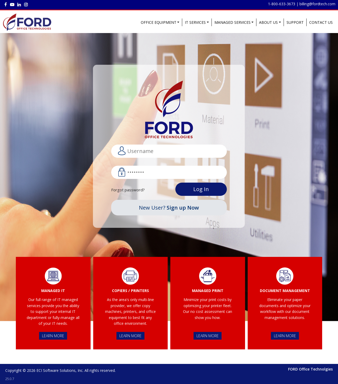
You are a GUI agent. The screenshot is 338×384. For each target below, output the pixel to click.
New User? (169, 207)
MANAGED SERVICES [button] (232, 22)
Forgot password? (128, 189)
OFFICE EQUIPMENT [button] (158, 22)
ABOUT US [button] (268, 22)
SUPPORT (295, 22)
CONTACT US (321, 22)
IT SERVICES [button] (195, 22)
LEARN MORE (53, 335)
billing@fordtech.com (317, 3)
